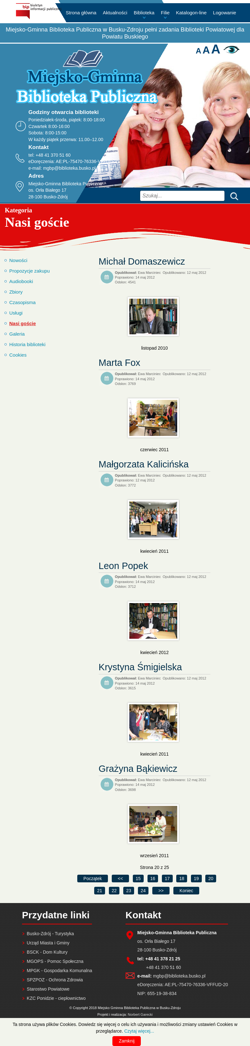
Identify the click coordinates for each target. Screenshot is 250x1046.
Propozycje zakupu (29, 271)
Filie (165, 12)
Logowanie (224, 12)
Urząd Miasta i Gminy (48, 942)
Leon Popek (123, 566)
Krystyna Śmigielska (140, 667)
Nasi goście (22, 323)
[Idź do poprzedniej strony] (120, 878)
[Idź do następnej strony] (161, 890)
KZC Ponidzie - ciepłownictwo (56, 998)
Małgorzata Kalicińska (144, 464)
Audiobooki (21, 281)
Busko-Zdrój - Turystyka (50, 933)
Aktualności (115, 12)
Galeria (17, 334)
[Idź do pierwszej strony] (92, 878)
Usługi (16, 313)
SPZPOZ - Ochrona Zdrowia (55, 979)
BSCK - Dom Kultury (47, 952)
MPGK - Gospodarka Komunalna (59, 970)
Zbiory (16, 292)
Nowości (18, 260)
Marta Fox (119, 363)
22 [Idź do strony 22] (114, 890)
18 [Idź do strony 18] (181, 878)
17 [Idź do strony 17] (167, 878)
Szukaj (232, 195)
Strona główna (81, 12)
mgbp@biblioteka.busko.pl (69, 168)
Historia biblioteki (27, 344)
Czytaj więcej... (139, 1031)
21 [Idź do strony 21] (99, 890)
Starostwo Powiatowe (48, 989)
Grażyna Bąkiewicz (138, 769)
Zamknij (126, 1040)
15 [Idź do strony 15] (138, 878)
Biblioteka (144, 12)
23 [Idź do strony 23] (128, 890)
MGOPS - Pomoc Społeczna (55, 961)
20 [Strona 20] (210, 878)
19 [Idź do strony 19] (196, 878)
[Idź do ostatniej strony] (186, 890)
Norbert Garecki (140, 1014)
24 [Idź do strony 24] (143, 890)
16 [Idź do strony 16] (152, 878)
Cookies (18, 355)
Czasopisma (22, 302)
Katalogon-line (191, 12)
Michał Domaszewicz (142, 261)
